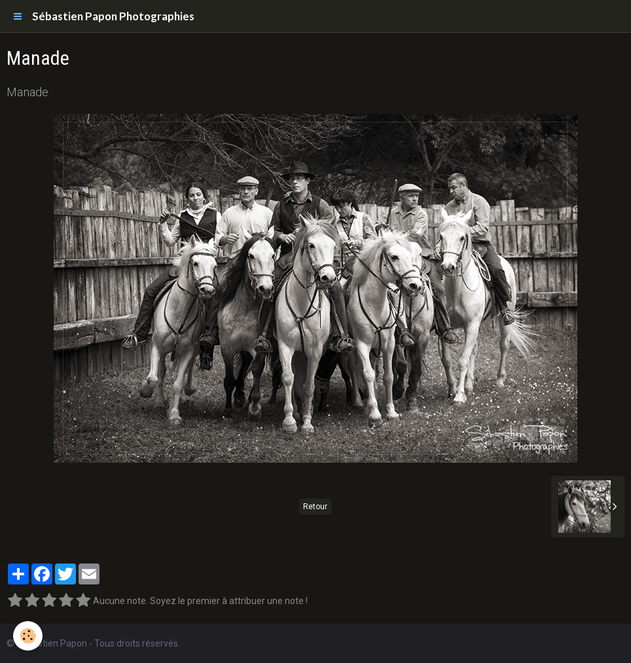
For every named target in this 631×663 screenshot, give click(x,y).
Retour (315, 506)
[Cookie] (28, 636)
